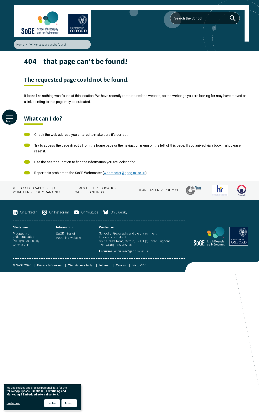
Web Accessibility (80, 265)
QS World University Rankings (37, 190)
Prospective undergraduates (23, 235)
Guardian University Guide (161, 190)
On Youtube (86, 212)
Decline (52, 403)
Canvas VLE (21, 245)
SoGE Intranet (65, 233)
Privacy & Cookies (49, 265)
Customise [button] (13, 403)
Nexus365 (139, 265)
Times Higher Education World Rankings (96, 190)
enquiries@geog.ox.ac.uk (131, 251)
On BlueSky (115, 212)
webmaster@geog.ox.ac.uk (124, 173)
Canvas (121, 265)
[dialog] (42, 397)
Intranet (104, 265)
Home (20, 44)
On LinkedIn (25, 212)
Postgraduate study (26, 240)
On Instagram (55, 212)
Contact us (106, 227)
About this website (68, 237)
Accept (69, 403)
